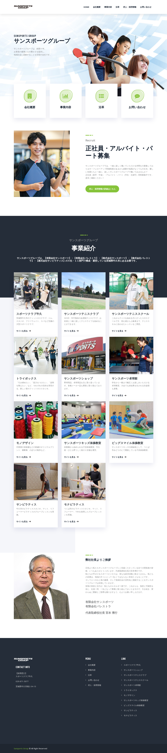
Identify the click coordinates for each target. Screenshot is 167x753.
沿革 (117, 7)
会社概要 (97, 7)
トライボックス (26, 378)
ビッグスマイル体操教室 (127, 442)
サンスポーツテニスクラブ (81, 313)
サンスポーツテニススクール (130, 313)
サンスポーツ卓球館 (124, 378)
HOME (86, 7)
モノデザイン (25, 442)
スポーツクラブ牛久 (29, 313)
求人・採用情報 (129, 7)
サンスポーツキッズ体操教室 (82, 442)
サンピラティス (26, 504)
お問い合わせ (145, 7)
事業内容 (108, 7)
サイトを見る (22, 331)
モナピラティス (74, 504)
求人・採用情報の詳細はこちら (102, 189)
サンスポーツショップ (78, 378)
